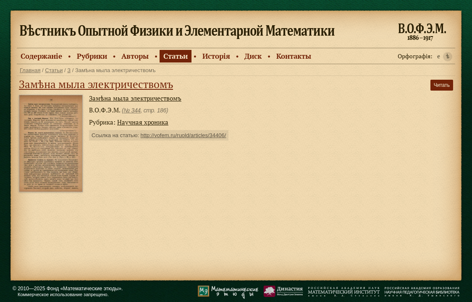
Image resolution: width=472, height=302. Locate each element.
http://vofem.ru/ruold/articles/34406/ (183, 135)
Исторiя (216, 56)
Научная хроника (142, 122)
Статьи (175, 56)
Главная (30, 70)
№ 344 (131, 110)
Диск (253, 56)
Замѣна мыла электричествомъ (96, 84)
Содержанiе (41, 56)
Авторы (135, 56)
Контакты (293, 56)
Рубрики (92, 56)
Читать (442, 85)
